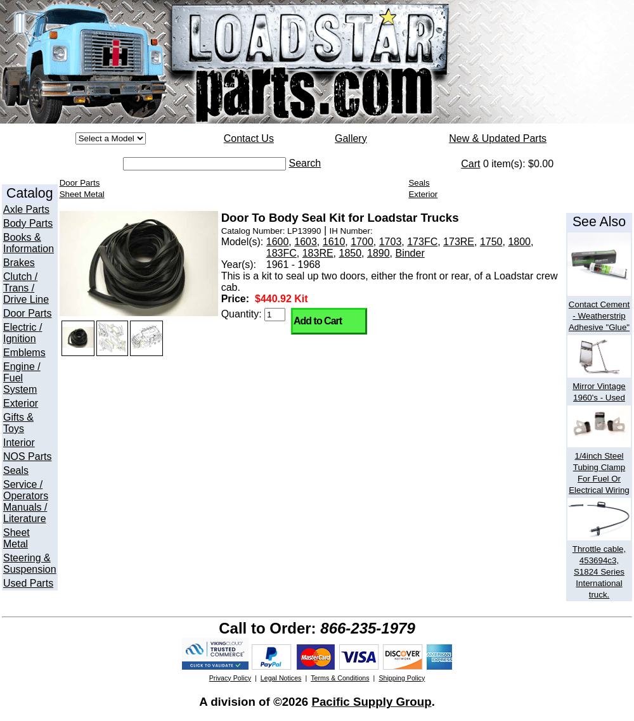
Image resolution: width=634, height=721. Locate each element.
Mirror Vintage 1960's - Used (599, 386)
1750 (491, 241)
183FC (281, 253)
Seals (16, 470)
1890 (378, 253)
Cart (470, 163)
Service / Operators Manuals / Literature (25, 501)
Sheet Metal (16, 538)
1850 (350, 253)
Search (305, 163)
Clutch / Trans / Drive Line (26, 288)
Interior (19, 442)
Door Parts (27, 313)
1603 (305, 241)
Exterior (20, 403)
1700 (362, 241)
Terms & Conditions (340, 678)
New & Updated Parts (498, 138)
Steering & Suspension (29, 563)
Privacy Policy (230, 678)
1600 (277, 241)
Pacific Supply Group (371, 701)
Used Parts (28, 583)
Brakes (19, 262)
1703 (390, 241)
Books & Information (28, 243)
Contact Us (249, 138)
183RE (317, 253)
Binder (409, 253)
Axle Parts (26, 209)
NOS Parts (27, 456)
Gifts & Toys (18, 423)
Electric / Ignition (22, 333)
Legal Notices (281, 678)
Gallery (351, 138)
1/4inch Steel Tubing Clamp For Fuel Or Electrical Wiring (599, 467)
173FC (422, 241)
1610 (334, 241)
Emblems (24, 352)
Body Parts (28, 223)
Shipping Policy (401, 678)
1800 (519, 241)
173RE (458, 241)
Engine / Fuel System (22, 378)
